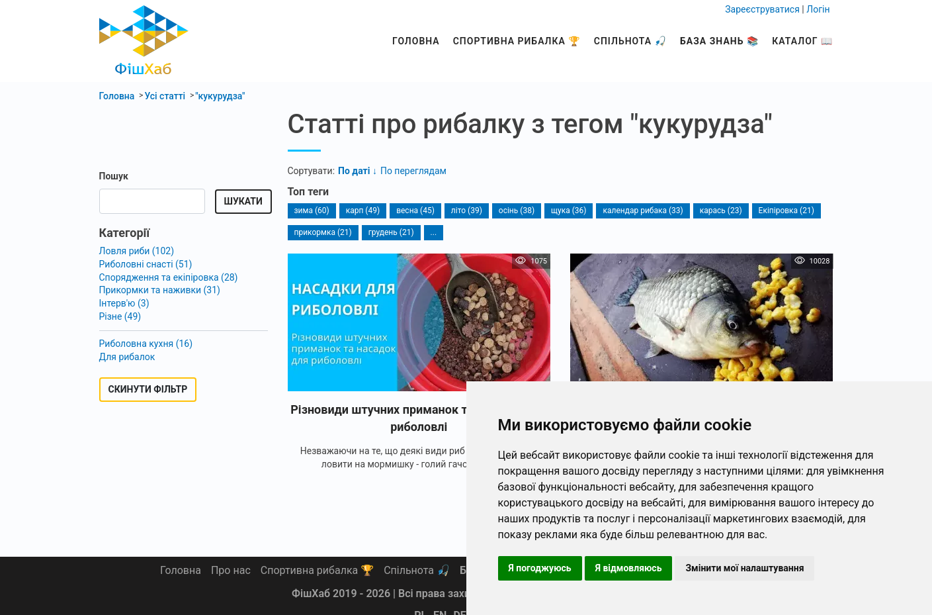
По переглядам (413, 171)
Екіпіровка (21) (786, 210)
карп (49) (363, 210)
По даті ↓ (357, 171)
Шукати (243, 201)
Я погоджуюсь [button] (540, 568)
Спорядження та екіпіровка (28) (168, 277)
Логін (817, 9)
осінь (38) (516, 210)
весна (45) (415, 210)
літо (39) (466, 210)
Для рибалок (127, 357)
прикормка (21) (323, 232)
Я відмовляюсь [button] (628, 568)
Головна (416, 41)
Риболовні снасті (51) (145, 264)
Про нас (231, 570)
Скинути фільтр (148, 389)
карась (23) (721, 210)
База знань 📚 (719, 41)
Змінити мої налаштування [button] (744, 568)
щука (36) (568, 210)
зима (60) (311, 210)
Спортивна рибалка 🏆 (517, 41)
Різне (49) (120, 316)
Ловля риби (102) (137, 251)
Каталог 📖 (802, 41)
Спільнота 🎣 (630, 41)
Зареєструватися (762, 9)
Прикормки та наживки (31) (159, 290)
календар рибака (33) (643, 210)
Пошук (113, 176)
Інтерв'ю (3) (124, 303)
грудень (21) (391, 232)
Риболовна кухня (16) (146, 343)
